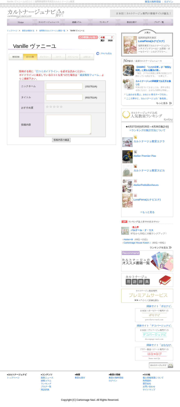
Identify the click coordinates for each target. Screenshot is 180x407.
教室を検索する (132, 22)
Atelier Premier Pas (145, 155)
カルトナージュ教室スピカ (149, 170)
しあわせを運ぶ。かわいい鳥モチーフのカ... (147, 94)
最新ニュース (47, 378)
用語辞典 (45, 390)
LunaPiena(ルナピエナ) (151, 41)
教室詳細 (15, 57)
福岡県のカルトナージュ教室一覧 (52, 31)
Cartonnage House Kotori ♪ (137, 242)
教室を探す (80, 378)
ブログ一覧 (46, 386)
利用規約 (147, 381)
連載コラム (76, 22)
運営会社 (147, 384)
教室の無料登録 (153, 1)
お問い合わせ (149, 386)
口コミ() (30, 57)
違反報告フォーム (89, 75)
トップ (21, 22)
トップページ (12, 31)
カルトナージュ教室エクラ (149, 141)
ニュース (48, 22)
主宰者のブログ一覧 (159, 22)
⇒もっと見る (147, 212)
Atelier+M (128, 239)
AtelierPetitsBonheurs (146, 184)
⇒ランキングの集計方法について (147, 130)
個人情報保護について (153, 378)
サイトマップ (149, 390)
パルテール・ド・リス (142, 230)
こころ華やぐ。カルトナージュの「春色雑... (147, 98)
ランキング (104, 22)
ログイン (168, 1)
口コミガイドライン (47, 71)
